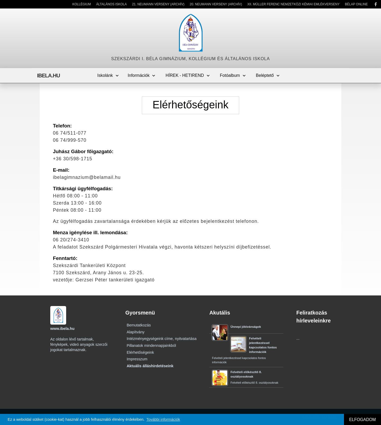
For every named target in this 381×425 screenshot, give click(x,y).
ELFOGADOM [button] (362, 419)
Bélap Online (356, 4)
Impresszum (137, 359)
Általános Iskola (111, 4)
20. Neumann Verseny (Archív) (216, 4)
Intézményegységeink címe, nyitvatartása (162, 339)
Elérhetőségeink (140, 352)
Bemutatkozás (139, 325)
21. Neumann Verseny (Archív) (158, 4)
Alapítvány (135, 332)
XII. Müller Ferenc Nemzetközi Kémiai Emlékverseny (293, 4)
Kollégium (81, 4)
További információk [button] (163, 419)
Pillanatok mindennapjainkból (151, 345)
